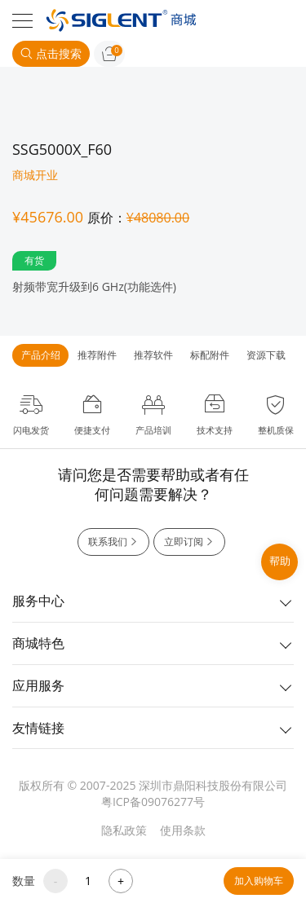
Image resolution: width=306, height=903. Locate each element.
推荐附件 (97, 355)
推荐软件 (153, 355)
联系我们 (113, 542)
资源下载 (266, 355)
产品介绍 (40, 355)
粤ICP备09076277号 (153, 801)
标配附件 (209, 355)
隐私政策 (124, 830)
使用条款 (183, 830)
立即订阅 (189, 542)
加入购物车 (258, 881)
